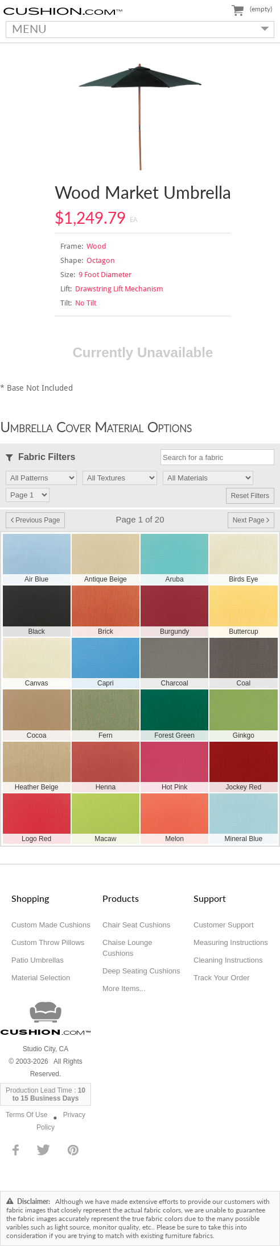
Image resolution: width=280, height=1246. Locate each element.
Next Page (251, 520)
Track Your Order (221, 977)
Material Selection (40, 977)
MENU (137, 28)
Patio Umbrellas (37, 960)
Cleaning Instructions (227, 960)
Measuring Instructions (230, 942)
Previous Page (35, 520)
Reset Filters (250, 496)
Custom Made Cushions (50, 925)
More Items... (124, 988)
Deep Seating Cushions (141, 971)
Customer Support (223, 925)
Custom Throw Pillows (47, 942)
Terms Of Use (26, 1115)
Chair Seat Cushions (136, 925)
